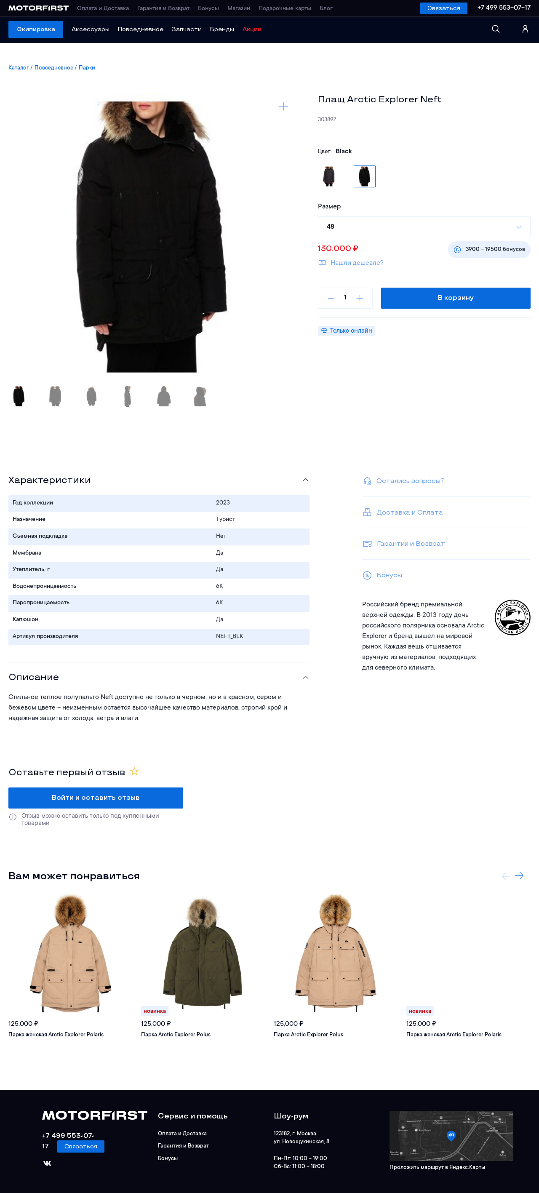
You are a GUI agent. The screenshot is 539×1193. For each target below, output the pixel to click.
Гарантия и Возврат (163, 8)
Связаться (443, 8)
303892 (327, 120)
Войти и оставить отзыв (96, 798)
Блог (326, 8)
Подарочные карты (285, 8)
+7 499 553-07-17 (504, 8)
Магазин (238, 8)
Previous (506, 876)
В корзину (456, 298)
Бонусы (208, 8)
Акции (252, 29)
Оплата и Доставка (103, 8)
